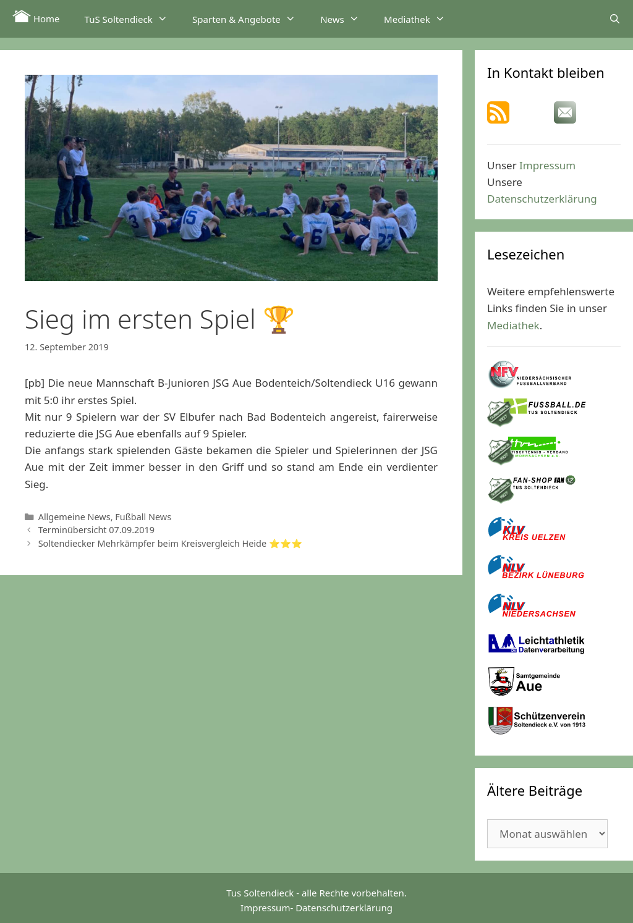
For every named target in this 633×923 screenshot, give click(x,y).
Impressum (547, 165)
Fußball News (143, 517)
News (346, 18)
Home (36, 17)
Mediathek (420, 18)
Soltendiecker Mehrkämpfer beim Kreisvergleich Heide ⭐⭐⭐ (170, 543)
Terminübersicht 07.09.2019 (96, 530)
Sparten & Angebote (250, 18)
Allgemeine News (74, 517)
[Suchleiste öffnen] (615, 18)
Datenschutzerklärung (542, 199)
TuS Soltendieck (132, 18)
